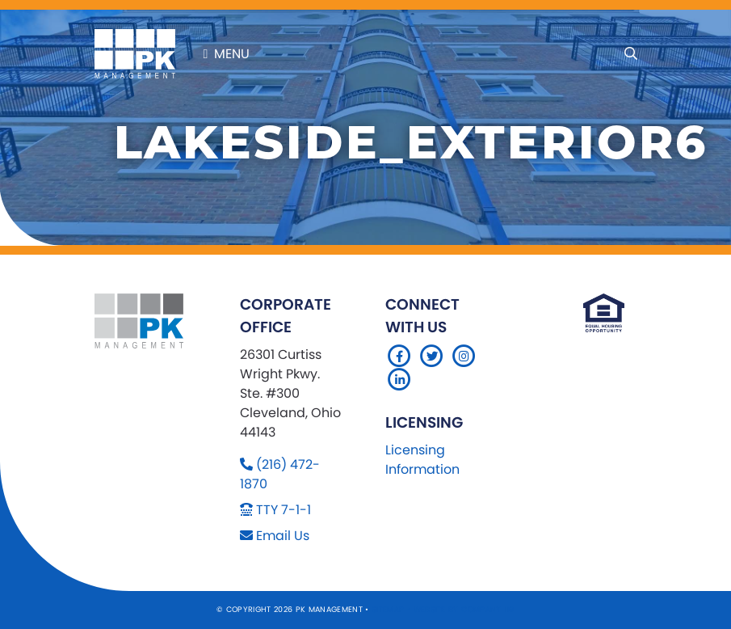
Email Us (282, 535)
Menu (227, 53)
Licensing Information (422, 460)
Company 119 (488, 609)
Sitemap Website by (416, 609)
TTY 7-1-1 (283, 509)
